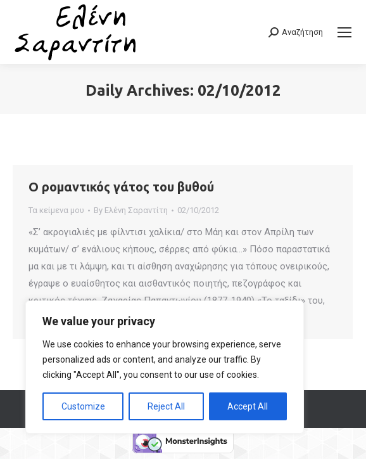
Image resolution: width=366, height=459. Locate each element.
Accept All (247, 406)
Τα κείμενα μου (56, 210)
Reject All (166, 406)
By (131, 210)
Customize (83, 406)
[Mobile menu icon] (344, 32)
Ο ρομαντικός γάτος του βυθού (121, 186)
